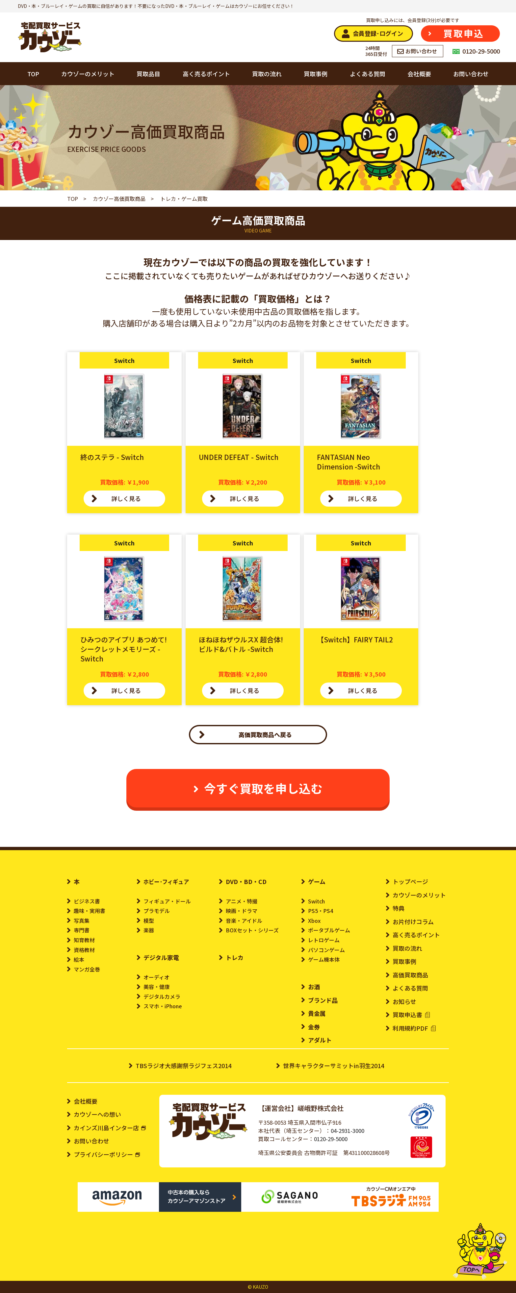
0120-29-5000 (331, 1139)
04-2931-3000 (347, 1131)
